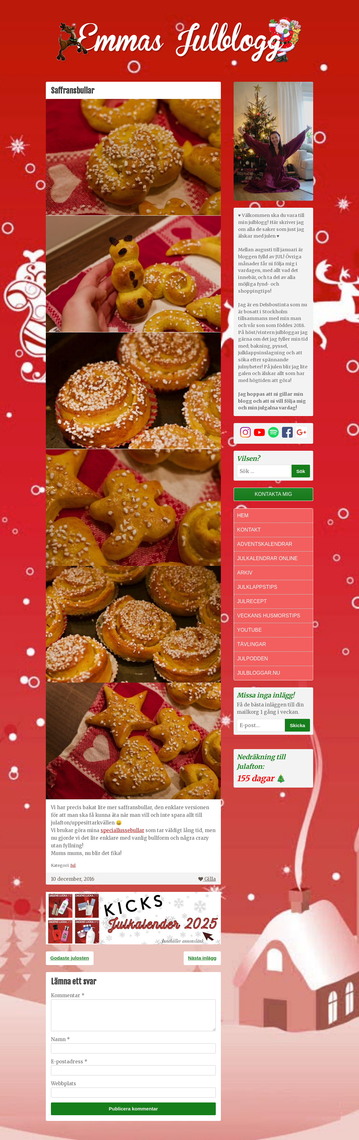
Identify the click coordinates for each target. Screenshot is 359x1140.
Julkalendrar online (267, 558)
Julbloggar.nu (258, 673)
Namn (60, 1039)
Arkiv (244, 572)
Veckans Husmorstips (268, 615)
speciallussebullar (122, 830)
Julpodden (252, 658)
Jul (73, 865)
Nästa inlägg (202, 958)
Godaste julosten (69, 958)
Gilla (207, 879)
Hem (243, 515)
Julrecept (252, 601)
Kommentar (68, 995)
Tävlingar (251, 644)
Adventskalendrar (264, 544)
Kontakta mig (273, 494)
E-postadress (69, 1062)
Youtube (249, 630)
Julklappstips (257, 587)
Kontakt (249, 529)
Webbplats (63, 1084)
